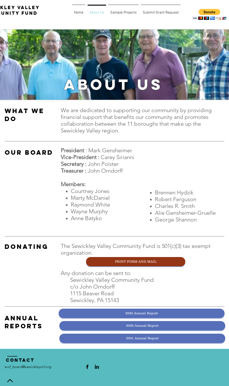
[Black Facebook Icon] (87, 367)
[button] (209, 14)
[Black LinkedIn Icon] (97, 367)
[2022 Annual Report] (142, 325)
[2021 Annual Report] (142, 338)
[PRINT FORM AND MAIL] (135, 261)
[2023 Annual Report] (142, 313)
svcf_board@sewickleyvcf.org (28, 367)
